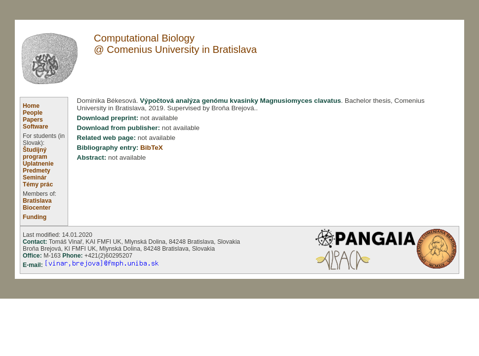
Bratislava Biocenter (37, 204)
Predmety (36, 170)
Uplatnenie (38, 163)
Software (35, 126)
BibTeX (151, 147)
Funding (34, 217)
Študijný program (35, 153)
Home (31, 105)
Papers (33, 119)
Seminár (34, 177)
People (32, 112)
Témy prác (38, 184)
